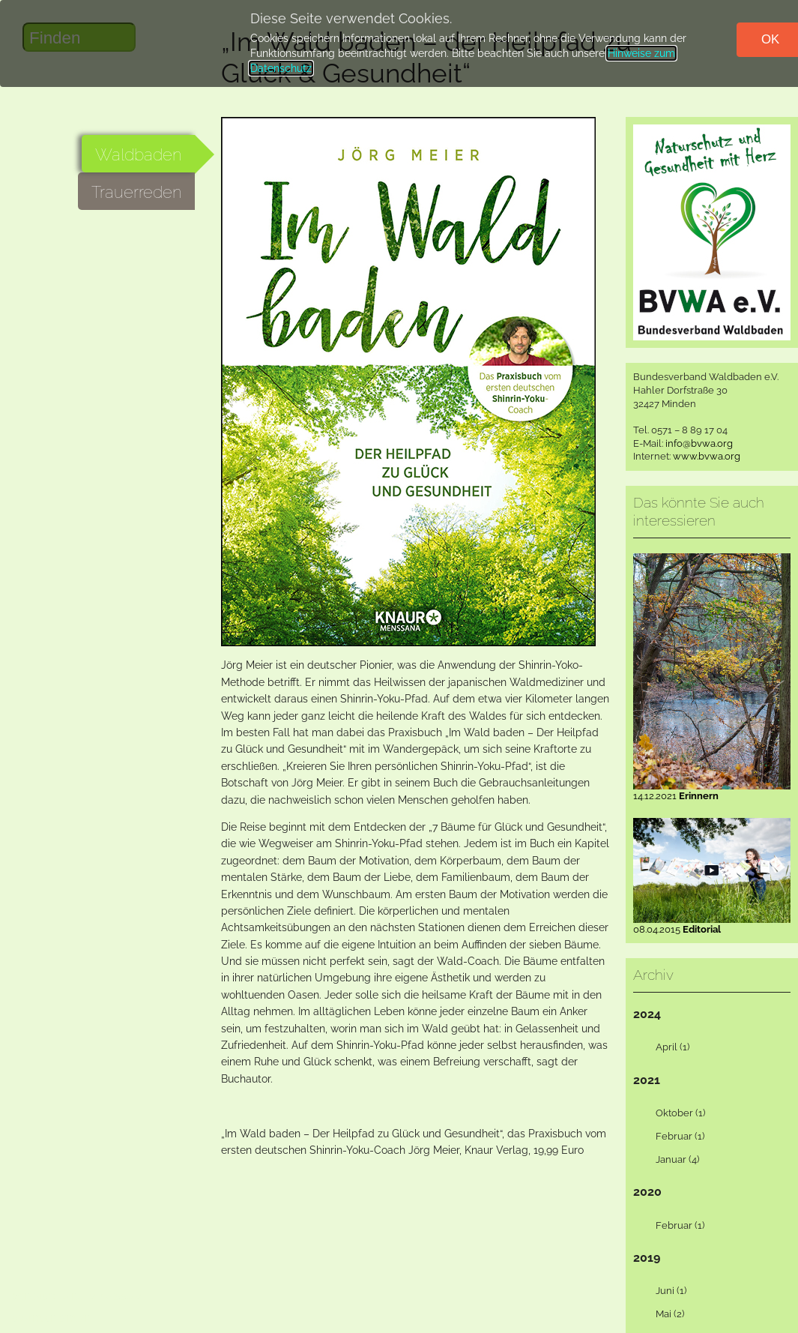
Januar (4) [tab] (668, 1160)
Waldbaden (138, 154)
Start (74, 1318)
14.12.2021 (712, 790)
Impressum (114, 1296)
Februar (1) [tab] (671, 1137)
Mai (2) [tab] (661, 1314)
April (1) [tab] (663, 1047)
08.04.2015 (712, 924)
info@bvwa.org (699, 443)
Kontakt (32, 1318)
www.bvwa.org (706, 456)
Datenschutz (46, 1296)
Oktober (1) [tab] (671, 1113)
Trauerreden (136, 192)
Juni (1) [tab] (662, 1291)
